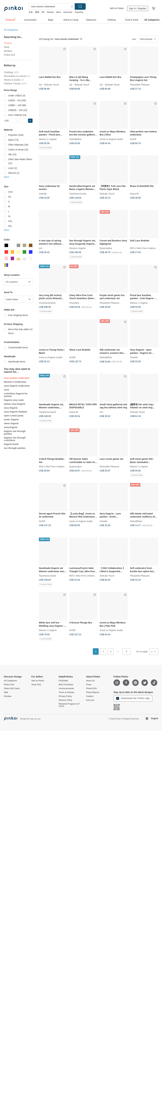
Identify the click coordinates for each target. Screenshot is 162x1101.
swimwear (67, 12)
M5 (42, 12)
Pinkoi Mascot (92, 692)
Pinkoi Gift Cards (12, 688)
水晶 (31, 12)
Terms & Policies (66, 692)
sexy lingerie (11, 408)
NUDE (133, 139)
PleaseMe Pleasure (140, 84)
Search (80, 6)
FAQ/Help (63, 681)
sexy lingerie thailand (15, 411)
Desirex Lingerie (77, 248)
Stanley (50, 12)
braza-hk (134, 193)
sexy (6, 389)
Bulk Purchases (66, 684)
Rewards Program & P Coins (69, 705)
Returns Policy (65, 700)
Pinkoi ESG (91, 688)
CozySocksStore (47, 302)
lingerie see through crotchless (15, 439)
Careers (89, 696)
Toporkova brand (77, 193)
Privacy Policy (65, 696)
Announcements (66, 688)
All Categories (11, 30)
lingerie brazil (11, 444)
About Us (90, 681)
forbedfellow (75, 139)
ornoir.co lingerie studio (111, 139)
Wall (6, 692)
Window (8, 51)
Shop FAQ (36, 684)
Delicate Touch (51, 84)
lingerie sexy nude (14, 400)
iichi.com (90, 700)
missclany (74, 302)
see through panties (14, 448)
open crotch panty (13, 415)
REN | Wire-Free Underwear (144, 248)
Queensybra (106, 248)
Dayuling (79, 12)
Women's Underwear (15, 382)
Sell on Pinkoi (117, 8)
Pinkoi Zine (9, 55)
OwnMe (43, 193)
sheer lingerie (11, 423)
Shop (6, 47)
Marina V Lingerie (48, 139)
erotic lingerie (11, 419)
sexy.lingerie (10, 427)
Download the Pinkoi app (133, 698)
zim (40, 248)
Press (88, 684)
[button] (30, 121)
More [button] (6, 177)
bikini (58, 12)
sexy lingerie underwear (17, 385)
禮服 (37, 12)
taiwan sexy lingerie (14, 404)
